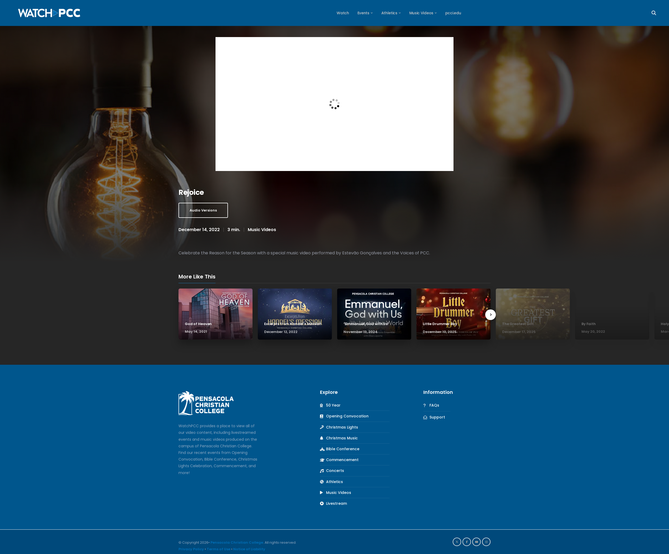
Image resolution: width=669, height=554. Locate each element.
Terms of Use (218, 549)
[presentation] (490, 314)
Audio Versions (203, 210)
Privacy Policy (191, 549)
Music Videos (262, 230)
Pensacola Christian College (236, 542)
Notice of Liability (249, 549)
